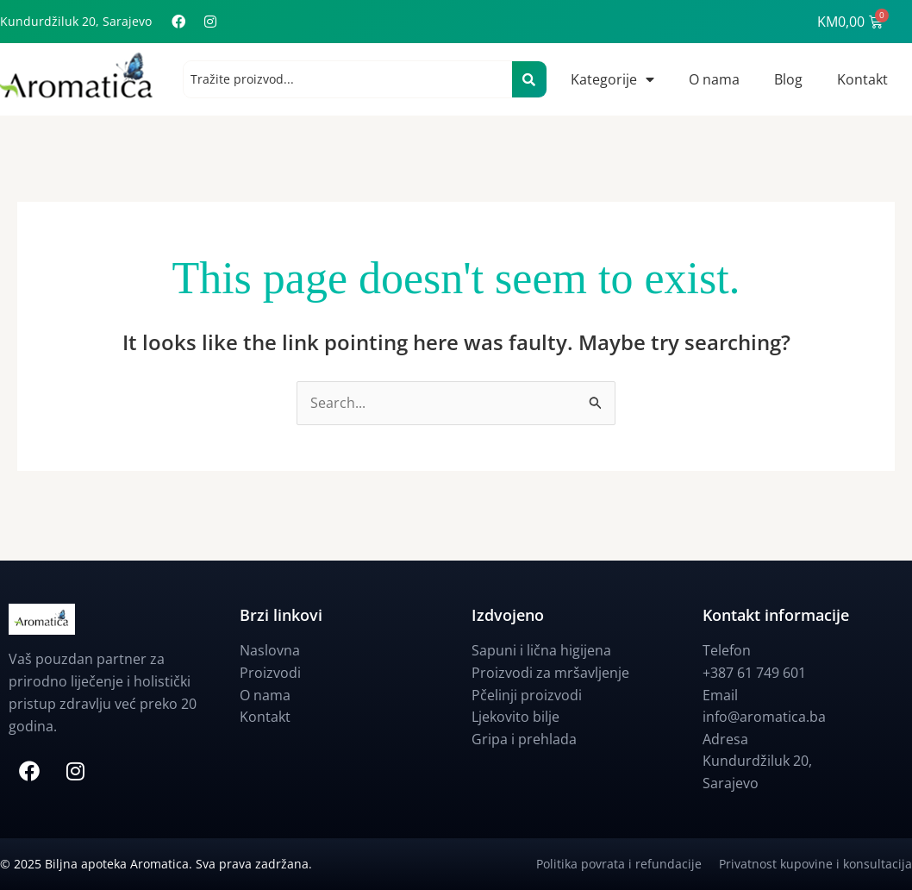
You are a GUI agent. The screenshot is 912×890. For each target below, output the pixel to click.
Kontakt (862, 79)
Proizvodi (270, 672)
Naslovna (270, 651)
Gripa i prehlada (524, 739)
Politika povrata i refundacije (627, 864)
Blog (788, 79)
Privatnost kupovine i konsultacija (815, 864)
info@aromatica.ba (764, 717)
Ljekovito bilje (515, 717)
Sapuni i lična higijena (541, 651)
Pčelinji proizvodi (527, 695)
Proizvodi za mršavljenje (550, 672)
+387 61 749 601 (754, 672)
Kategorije (612, 79)
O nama (714, 79)
